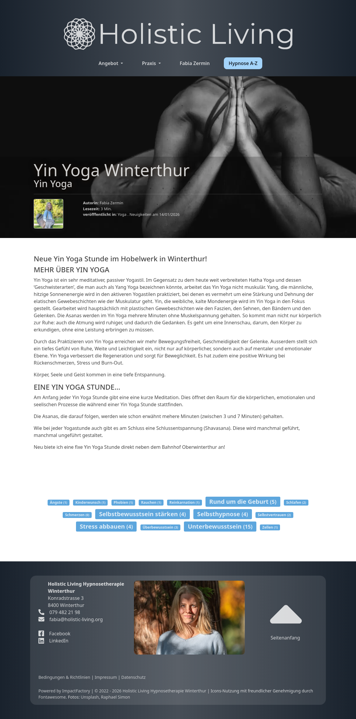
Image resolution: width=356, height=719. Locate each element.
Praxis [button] (149, 63)
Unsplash (90, 697)
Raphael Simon (115, 697)
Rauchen (151, 502)
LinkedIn (53, 640)
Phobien (123, 502)
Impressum (106, 677)
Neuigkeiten (141, 214)
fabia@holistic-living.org (76, 619)
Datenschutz (133, 677)
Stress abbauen (106, 526)
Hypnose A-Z (243, 63)
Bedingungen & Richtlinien (64, 677)
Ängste (58, 502)
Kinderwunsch (90, 502)
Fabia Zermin (195, 63)
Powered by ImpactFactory (64, 691)
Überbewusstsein (160, 527)
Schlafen (296, 502)
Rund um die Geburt (242, 502)
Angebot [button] (108, 63)
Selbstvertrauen (274, 514)
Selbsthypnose (222, 514)
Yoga (122, 214)
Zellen (270, 527)
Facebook (54, 633)
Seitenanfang (286, 620)
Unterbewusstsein (220, 526)
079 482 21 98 (59, 612)
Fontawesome (52, 697)
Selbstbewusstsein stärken (142, 514)
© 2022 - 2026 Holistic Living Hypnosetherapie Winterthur (151, 691)
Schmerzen (77, 514)
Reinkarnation (184, 502)
